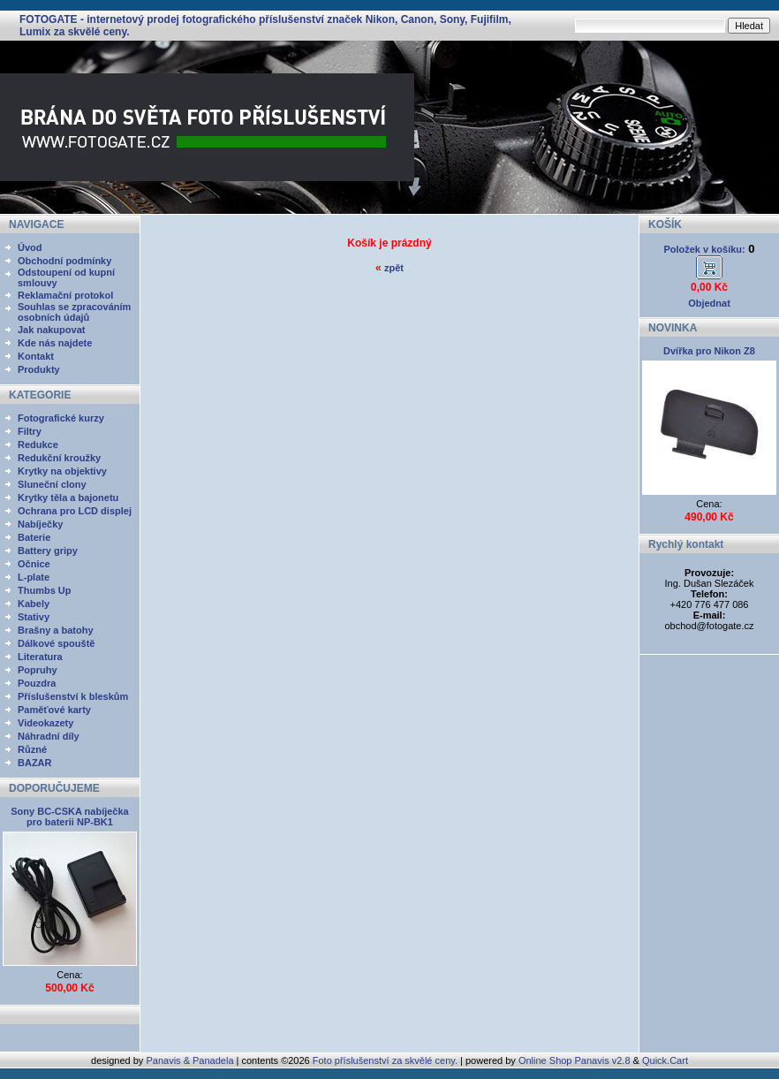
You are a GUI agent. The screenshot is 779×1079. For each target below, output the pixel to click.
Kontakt (36, 356)
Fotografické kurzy (61, 418)
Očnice (34, 563)
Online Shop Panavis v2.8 (574, 1060)
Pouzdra (37, 683)
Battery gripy (48, 550)
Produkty (39, 369)
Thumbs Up (45, 590)
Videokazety (45, 723)
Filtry (30, 431)
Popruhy (37, 670)
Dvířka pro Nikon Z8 (709, 351)
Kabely (33, 603)
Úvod (30, 247)
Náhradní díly (48, 736)
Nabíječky (40, 524)
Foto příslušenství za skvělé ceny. (385, 1060)
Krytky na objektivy (62, 471)
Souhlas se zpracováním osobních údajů (74, 312)
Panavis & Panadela (191, 1060)
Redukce (38, 444)
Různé (32, 749)
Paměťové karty (54, 709)
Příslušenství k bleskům (73, 696)
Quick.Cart (665, 1060)
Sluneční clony (52, 484)
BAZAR (35, 762)
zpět (394, 267)
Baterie (34, 537)
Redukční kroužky (59, 457)
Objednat (709, 303)
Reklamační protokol (65, 295)
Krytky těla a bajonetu (68, 497)
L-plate (33, 577)
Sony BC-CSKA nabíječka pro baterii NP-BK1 (69, 816)
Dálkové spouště (56, 643)
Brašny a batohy (56, 630)
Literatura (40, 656)
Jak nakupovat (51, 329)
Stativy (33, 617)
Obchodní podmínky (64, 260)
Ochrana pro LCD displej (75, 510)
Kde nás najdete (55, 343)
